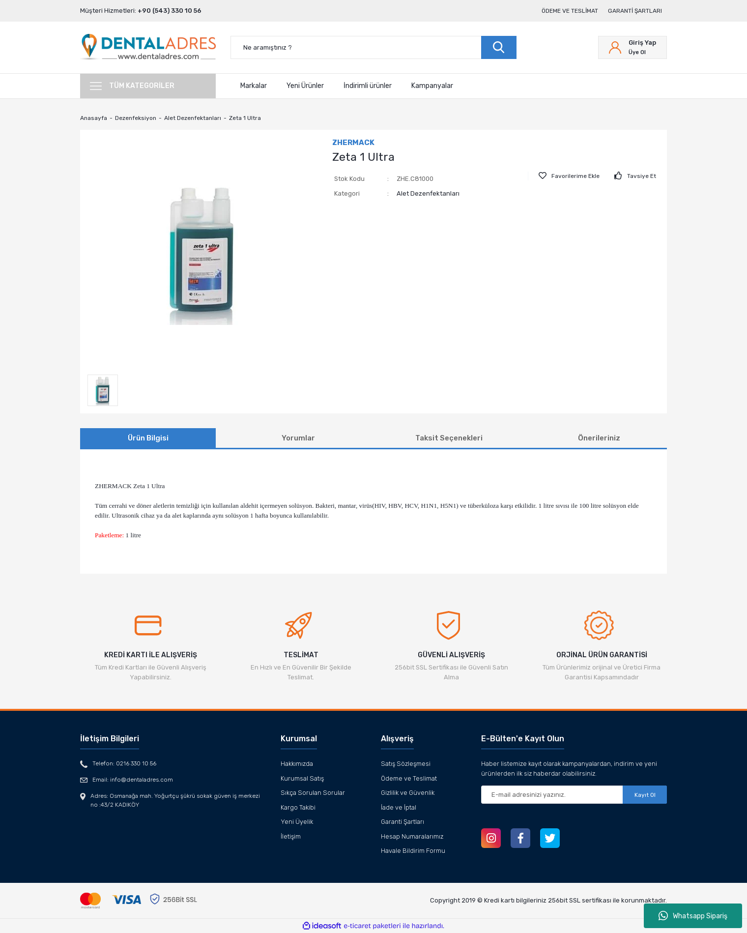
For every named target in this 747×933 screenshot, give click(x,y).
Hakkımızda (297, 763)
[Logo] (148, 47)
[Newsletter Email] (574, 795)
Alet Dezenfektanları (428, 193)
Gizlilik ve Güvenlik (407, 792)
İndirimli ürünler (368, 86)
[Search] (373, 47)
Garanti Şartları (635, 10)
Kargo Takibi (298, 807)
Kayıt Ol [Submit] (645, 794)
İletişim (291, 836)
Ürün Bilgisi (148, 438)
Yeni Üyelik (297, 821)
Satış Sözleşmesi (406, 763)
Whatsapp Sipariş (693, 915)
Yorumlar (298, 438)
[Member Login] (632, 47)
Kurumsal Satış (302, 778)
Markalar (253, 86)
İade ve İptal (398, 807)
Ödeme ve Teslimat (570, 10)
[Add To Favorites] (569, 176)
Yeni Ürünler (305, 86)
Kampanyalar (432, 86)
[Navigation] (148, 86)
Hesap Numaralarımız (412, 836)
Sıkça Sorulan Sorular (313, 792)
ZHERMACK (353, 142)
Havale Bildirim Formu (413, 850)
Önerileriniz (599, 438)
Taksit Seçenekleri (449, 438)
